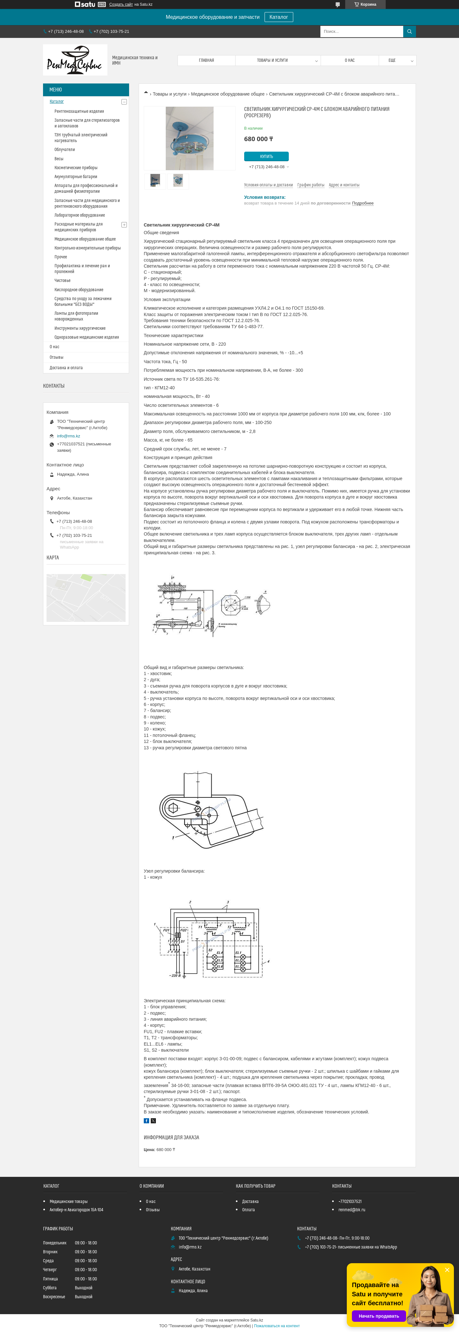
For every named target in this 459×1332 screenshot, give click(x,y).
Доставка (250, 1201)
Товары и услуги (272, 60)
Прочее (61, 257)
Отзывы (56, 357)
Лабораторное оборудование (80, 215)
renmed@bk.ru (352, 1210)
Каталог (279, 17)
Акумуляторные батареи (76, 176)
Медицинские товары (69, 1201)
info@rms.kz (68, 436)
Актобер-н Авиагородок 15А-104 (76, 1210)
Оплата (248, 1210)
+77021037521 (350, 1201)
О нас (350, 60)
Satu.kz (256, 1320)
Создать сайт (121, 4)
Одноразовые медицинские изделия (87, 337)
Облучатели (65, 149)
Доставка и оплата (66, 368)
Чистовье (62, 280)
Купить (266, 156)
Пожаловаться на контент (277, 1326)
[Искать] (409, 31)
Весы (59, 159)
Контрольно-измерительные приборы (88, 248)
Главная (206, 60)
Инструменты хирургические (80, 328)
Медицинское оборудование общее (228, 94)
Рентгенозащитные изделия (79, 111)
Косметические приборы (76, 167)
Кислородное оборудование (79, 289)
